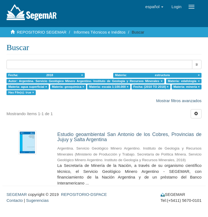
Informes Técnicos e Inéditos (99, 32)
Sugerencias (37, 200)
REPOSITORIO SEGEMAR (41, 32)
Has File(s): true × (21, 92)
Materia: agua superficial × (27, 86)
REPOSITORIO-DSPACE (84, 194)
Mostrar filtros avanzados (179, 100)
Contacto (14, 200)
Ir (197, 64)
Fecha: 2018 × (45, 75)
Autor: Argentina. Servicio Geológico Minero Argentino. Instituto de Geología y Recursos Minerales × (85, 81)
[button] (154, 7)
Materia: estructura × (157, 75)
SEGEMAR (16, 194)
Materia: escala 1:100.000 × (108, 86)
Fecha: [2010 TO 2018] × (150, 86)
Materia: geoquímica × (68, 86)
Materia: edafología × (184, 81)
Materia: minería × (186, 86)
